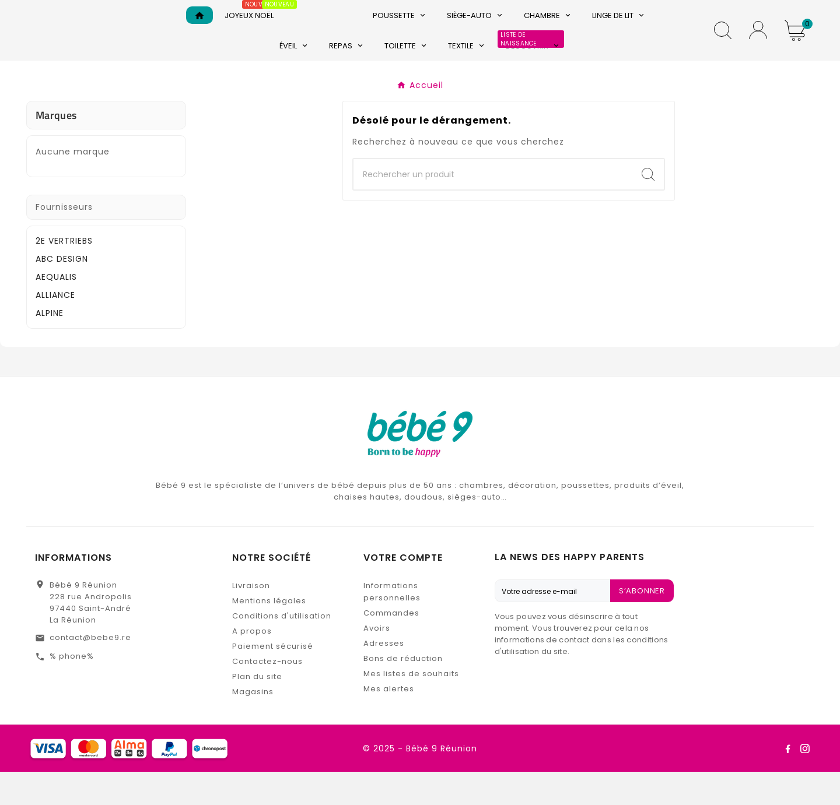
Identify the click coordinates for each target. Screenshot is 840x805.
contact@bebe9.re (90, 670)
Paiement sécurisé (272, 679)
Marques (56, 148)
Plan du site (257, 709)
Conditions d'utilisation (281, 649)
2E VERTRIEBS (64, 274)
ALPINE (50, 346)
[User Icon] (758, 47)
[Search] (648, 208)
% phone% (72, 689)
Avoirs (376, 661)
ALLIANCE (55, 328)
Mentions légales (269, 633)
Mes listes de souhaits (411, 706)
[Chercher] (493, 208)
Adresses (383, 676)
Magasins (253, 724)
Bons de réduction (403, 691)
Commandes (391, 646)
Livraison (251, 618)
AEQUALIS (56, 310)
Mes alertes (388, 721)
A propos (252, 664)
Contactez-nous (267, 694)
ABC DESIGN (62, 292)
